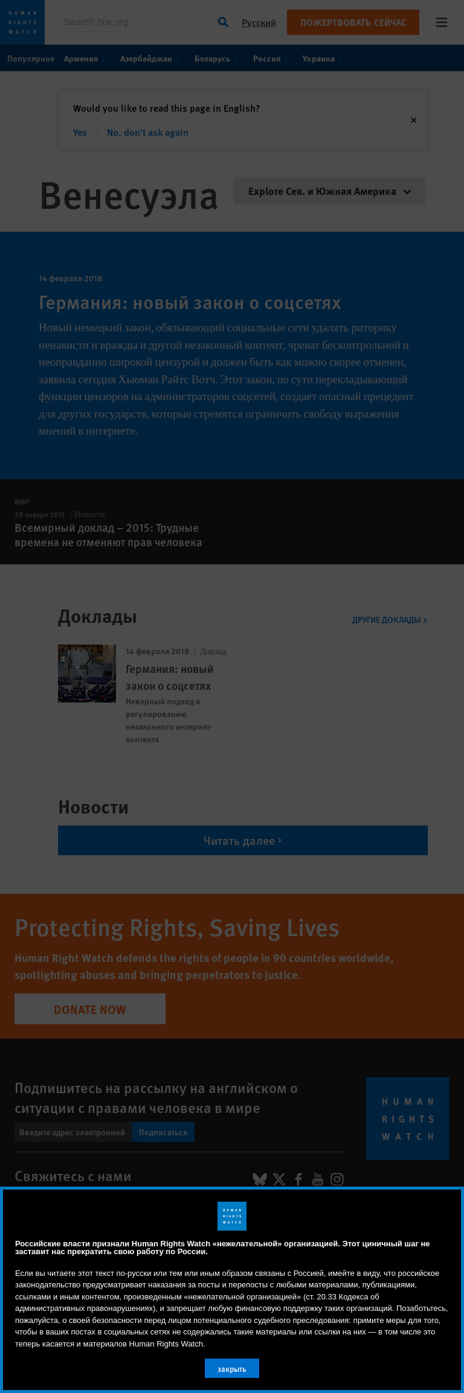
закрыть (232, 1368)
